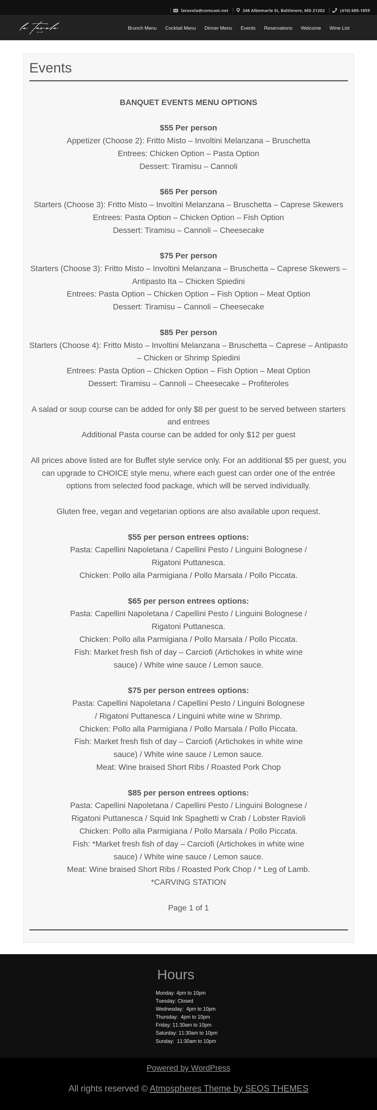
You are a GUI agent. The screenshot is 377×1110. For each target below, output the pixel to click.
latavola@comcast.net (200, 10)
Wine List (340, 28)
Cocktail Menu (180, 28)
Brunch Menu (142, 28)
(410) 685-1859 (351, 10)
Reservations (278, 28)
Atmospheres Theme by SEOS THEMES (229, 1088)
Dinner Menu (218, 28)
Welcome (311, 28)
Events (248, 28)
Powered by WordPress (189, 1067)
